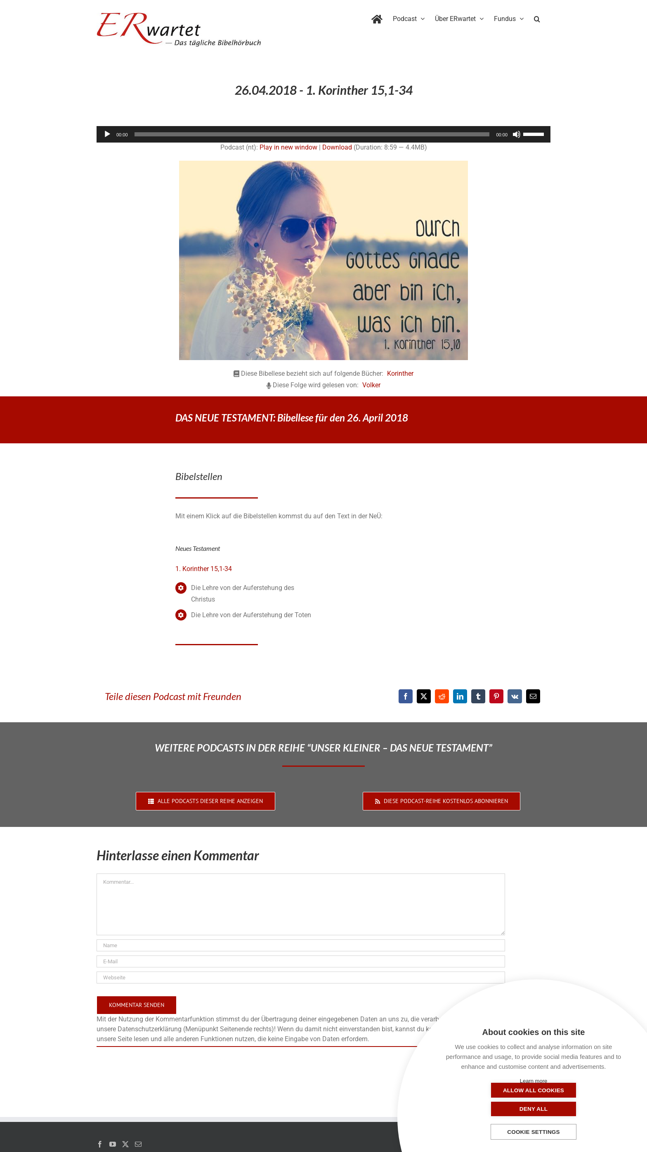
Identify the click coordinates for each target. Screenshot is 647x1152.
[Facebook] (406, 696)
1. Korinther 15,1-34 (203, 569)
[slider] (312, 134)
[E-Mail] (533, 696)
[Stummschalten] (516, 134)
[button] (537, 17)
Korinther (400, 373)
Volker (371, 385)
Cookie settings (533, 1132)
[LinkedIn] (460, 696)
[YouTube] (112, 1144)
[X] (424, 696)
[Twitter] (125, 1144)
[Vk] (514, 696)
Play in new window (288, 147)
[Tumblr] (478, 696)
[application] (323, 134)
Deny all (575, 1109)
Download (337, 147)
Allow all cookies (492, 1109)
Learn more (533, 1081)
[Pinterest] (496, 696)
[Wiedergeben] (107, 134)
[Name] (301, 945)
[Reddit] (442, 696)
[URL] (301, 977)
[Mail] (138, 1144)
